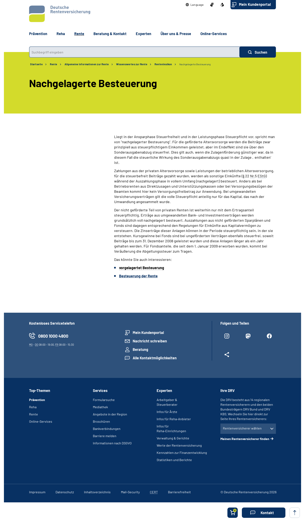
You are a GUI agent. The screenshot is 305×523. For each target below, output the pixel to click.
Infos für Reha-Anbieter (174, 419)
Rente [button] (79, 33)
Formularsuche (104, 400)
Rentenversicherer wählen (242, 428)
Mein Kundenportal (255, 4)
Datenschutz (65, 492)
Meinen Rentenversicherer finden (244, 439)
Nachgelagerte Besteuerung (195, 64)
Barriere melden (104, 436)
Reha (33, 407)
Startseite (36, 64)
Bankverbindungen (107, 429)
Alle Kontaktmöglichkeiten (155, 358)
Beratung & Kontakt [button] (109, 33)
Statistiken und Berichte (174, 460)
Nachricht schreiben (150, 341)
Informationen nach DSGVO (112, 443)
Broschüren (101, 421)
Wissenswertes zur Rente (132, 64)
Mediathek (100, 407)
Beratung (140, 349)
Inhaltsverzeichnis (97, 492)
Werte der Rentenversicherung (179, 445)
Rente (53, 64)
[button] (195, 4)
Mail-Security (130, 492)
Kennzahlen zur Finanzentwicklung (182, 452)
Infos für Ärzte (167, 412)
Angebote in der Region (110, 414)
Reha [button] (61, 33)
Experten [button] (143, 33)
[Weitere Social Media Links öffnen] (226, 356)
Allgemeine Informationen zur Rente (87, 64)
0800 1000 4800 (53, 335)
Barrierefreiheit (179, 492)
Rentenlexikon (163, 64)
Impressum (37, 492)
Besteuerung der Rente (138, 276)
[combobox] (134, 52)
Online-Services (213, 33)
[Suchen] (257, 52)
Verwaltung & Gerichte (173, 438)
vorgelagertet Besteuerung (141, 267)
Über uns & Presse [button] (176, 33)
